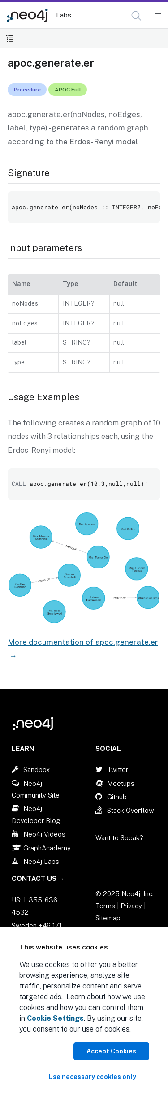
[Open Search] (136, 16)
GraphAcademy (47, 848)
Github (117, 797)
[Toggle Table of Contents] (9, 38)
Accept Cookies (111, 1051)
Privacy (132, 906)
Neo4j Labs (41, 861)
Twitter (117, 769)
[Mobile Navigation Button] (157, 16)
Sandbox (36, 769)
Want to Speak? (119, 837)
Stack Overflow (130, 810)
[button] (136, 16)
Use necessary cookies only (92, 1076)
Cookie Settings (55, 1018)
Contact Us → (38, 878)
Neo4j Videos (44, 834)
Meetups (120, 783)
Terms (105, 906)
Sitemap (108, 918)
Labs (63, 15)
